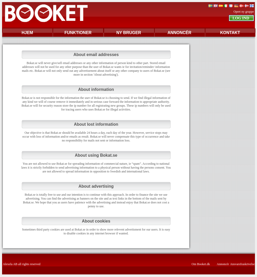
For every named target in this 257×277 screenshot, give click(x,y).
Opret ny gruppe (243, 11)
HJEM (27, 32)
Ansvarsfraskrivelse (242, 264)
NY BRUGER (128, 32)
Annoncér (223, 264)
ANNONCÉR (179, 32)
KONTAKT (230, 32)
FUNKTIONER (78, 32)
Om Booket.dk (201, 264)
